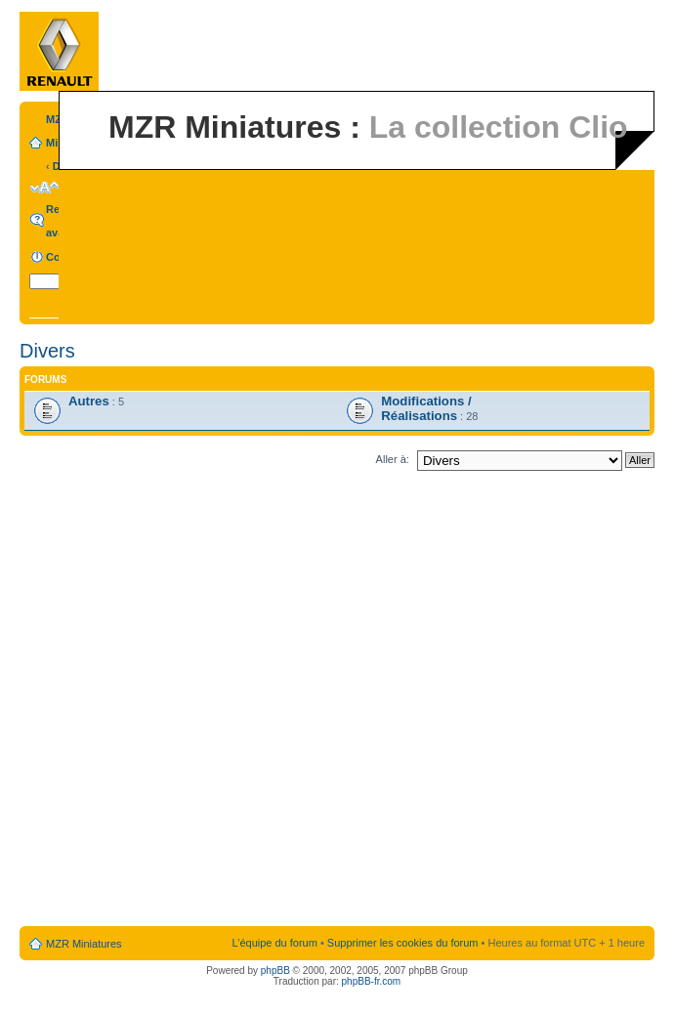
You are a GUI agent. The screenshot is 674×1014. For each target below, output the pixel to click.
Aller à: (392, 459)
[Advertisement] (221, 702)
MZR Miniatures (84, 944)
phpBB (275, 970)
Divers (47, 350)
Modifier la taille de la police (44, 187)
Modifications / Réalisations (426, 408)
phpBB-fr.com (371, 981)
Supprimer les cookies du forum (403, 943)
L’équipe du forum (274, 943)
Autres (88, 401)
